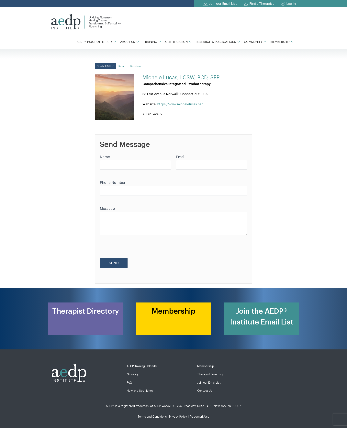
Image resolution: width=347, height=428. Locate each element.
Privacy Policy (178, 416)
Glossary (133, 374)
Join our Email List (223, 3)
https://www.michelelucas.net (180, 104)
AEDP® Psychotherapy (96, 42)
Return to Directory (129, 66)
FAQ (129, 382)
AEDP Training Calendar (142, 366)
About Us (129, 42)
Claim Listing (105, 66)
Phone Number (112, 182)
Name (105, 157)
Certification (178, 42)
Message (107, 208)
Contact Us (204, 390)
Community (255, 42)
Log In (291, 3)
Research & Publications (218, 42)
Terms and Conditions (152, 416)
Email (180, 157)
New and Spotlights (140, 390)
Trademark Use (199, 416)
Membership (282, 42)
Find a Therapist (261, 3)
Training (152, 42)
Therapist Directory (210, 374)
